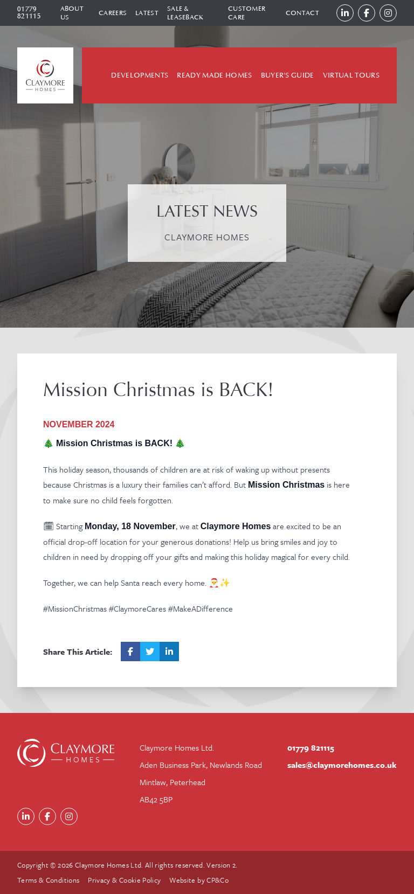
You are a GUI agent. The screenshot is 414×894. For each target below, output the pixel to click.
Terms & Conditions (48, 880)
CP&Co (217, 880)
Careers (113, 13)
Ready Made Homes (214, 75)
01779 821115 (29, 12)
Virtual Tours (351, 75)
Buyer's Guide (287, 75)
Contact (302, 13)
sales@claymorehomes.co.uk (342, 765)
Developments (139, 75)
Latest (146, 13)
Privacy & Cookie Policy (124, 880)
